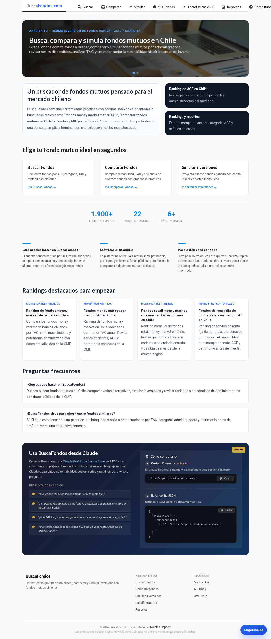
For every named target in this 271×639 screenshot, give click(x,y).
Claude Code (96, 461)
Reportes (231, 7)
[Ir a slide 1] (133, 73)
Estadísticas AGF (198, 7)
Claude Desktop (73, 461)
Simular (137, 7)
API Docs (200, 589)
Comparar (111, 7)
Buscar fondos (145, 582)
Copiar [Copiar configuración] (226, 510)
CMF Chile (200, 596)
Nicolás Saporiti (160, 627)
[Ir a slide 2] (137, 73)
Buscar (85, 7)
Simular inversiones (149, 596)
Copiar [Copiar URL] (225, 478)
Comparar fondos (147, 589)
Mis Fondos (164, 7)
